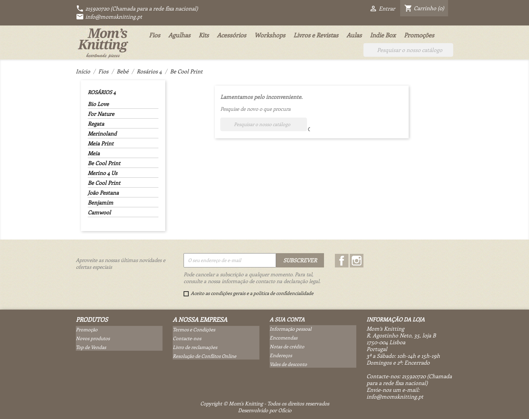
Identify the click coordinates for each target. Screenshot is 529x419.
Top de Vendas (91, 347)
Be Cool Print (104, 163)
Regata (96, 123)
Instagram (356, 260)
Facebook (341, 260)
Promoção (87, 329)
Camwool (99, 212)
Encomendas (283, 337)
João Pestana (103, 192)
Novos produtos (93, 338)
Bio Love (98, 104)
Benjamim (100, 202)
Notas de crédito (287, 346)
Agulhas (179, 35)
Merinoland (102, 133)
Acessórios (231, 35)
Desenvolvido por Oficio (264, 410)
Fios (154, 35)
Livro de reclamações (195, 347)
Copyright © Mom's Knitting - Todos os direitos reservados (264, 403)
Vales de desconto (288, 364)
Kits (204, 35)
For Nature (101, 113)
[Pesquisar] (408, 50)
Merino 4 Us (102, 173)
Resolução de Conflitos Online (204, 356)
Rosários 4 (102, 92)
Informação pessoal (290, 329)
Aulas (354, 35)
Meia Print (101, 143)
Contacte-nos (187, 338)
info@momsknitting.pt (109, 16)
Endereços (281, 355)
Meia (94, 153)
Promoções (419, 35)
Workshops (269, 35)
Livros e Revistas (315, 35)
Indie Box (383, 35)
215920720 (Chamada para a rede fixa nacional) (137, 8)
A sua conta (287, 319)
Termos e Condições (194, 329)
